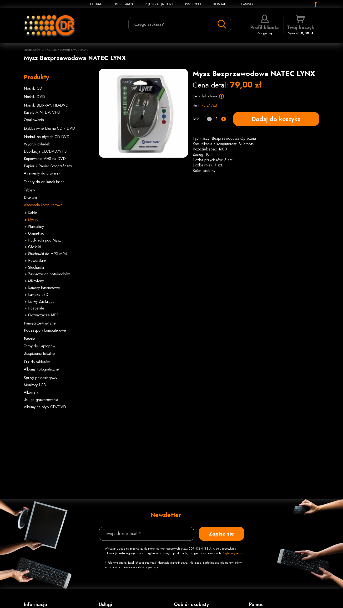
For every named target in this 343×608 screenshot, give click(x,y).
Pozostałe (36, 308)
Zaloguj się (264, 25)
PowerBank (37, 260)
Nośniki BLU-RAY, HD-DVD (46, 105)
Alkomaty (31, 392)
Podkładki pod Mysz (44, 240)
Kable (32, 213)
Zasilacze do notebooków (49, 274)
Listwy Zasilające (41, 301)
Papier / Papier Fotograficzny (48, 166)
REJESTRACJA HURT (159, 4)
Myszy (83, 50)
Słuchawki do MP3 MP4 (47, 254)
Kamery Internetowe (44, 288)
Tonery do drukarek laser (44, 182)
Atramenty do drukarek (42, 173)
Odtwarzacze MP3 (43, 315)
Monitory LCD (35, 385)
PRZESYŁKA (193, 4)
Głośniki (34, 247)
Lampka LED (38, 294)
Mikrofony (36, 281)
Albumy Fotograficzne (41, 369)
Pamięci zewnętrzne (40, 323)
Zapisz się (221, 534)
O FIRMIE (96, 4)
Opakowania (34, 120)
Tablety (29, 190)
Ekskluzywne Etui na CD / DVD (49, 128)
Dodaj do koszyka (276, 119)
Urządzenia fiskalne (39, 353)
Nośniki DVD (34, 96)
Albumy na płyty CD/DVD (45, 407)
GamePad (36, 233)
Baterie (29, 339)
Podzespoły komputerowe (45, 330)
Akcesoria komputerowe (62, 50)
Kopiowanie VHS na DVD (45, 158)
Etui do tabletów (37, 362)
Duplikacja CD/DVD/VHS (45, 151)
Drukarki (30, 197)
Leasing (246, 4)
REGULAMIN (124, 4)
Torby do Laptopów (39, 346)
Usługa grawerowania (41, 399)
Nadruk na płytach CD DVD (47, 136)
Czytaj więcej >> (233, 553)
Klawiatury (36, 226)
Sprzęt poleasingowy (40, 378)
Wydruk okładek (37, 144)
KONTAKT (220, 4)
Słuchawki (36, 267)
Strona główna (34, 50)
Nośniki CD (33, 88)
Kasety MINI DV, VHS (42, 112)
